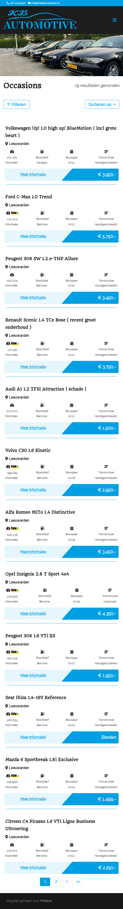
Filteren (16, 104)
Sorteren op (102, 104)
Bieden (108, 736)
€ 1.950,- (107, 674)
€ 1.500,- (107, 427)
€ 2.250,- (107, 866)
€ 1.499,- (107, 798)
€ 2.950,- (107, 489)
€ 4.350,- (107, 612)
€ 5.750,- (107, 235)
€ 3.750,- (107, 365)
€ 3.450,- (107, 296)
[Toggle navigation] (114, 20)
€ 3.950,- (107, 173)
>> (78, 881)
